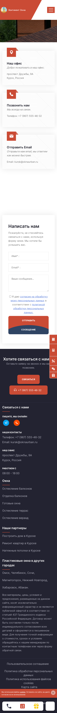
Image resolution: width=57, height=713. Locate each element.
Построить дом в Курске (19, 535)
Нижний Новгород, (35, 580)
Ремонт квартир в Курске (19, 543)
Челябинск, (18, 572)
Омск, (6, 572)
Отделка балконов (14, 496)
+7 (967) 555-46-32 (30, 115)
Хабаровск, (9, 587)
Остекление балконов (17, 488)
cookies (22, 692)
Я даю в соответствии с (29, 304)
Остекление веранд (15, 518)
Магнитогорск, (12, 580)
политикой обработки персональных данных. (29, 308)
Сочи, (31, 572)
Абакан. (23, 587)
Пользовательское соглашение (28, 663)
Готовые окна (11, 503)
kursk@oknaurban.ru (26, 161)
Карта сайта (29, 687)
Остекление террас (15, 510)
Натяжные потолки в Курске (21, 550)
